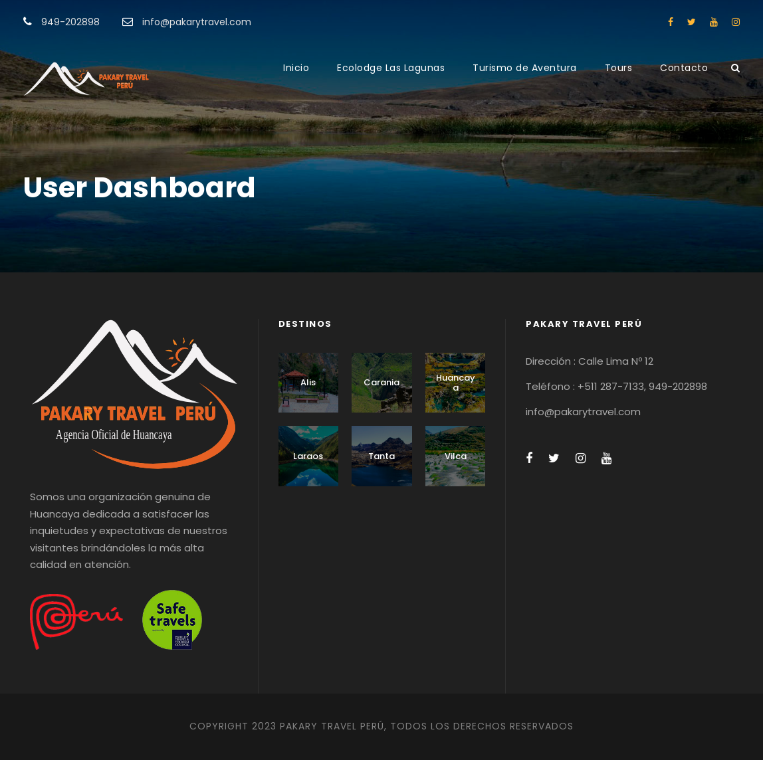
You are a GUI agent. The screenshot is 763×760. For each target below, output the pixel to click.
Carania (381, 382)
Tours (619, 67)
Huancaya (455, 383)
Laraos (308, 456)
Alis (308, 382)
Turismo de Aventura (525, 67)
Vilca (456, 456)
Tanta (381, 456)
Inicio (296, 67)
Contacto (684, 67)
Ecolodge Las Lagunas (391, 67)
